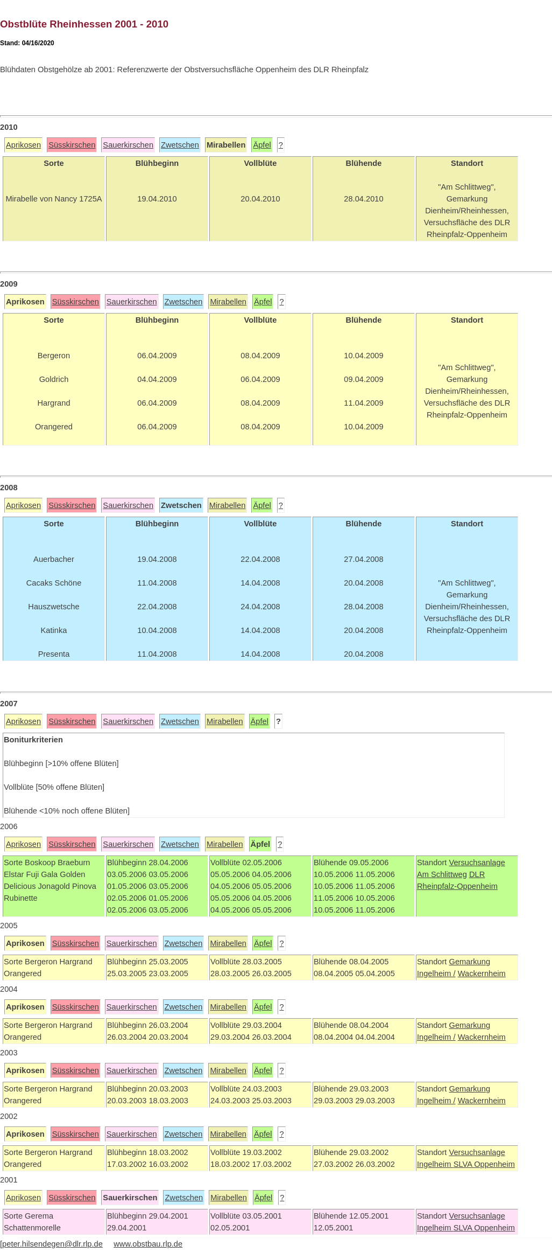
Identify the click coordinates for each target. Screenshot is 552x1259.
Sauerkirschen (128, 145)
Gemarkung (469, 961)
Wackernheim (482, 973)
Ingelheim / (436, 973)
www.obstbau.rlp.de (148, 1244)
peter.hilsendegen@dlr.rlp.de (52, 1244)
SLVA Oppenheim (484, 1164)
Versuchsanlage (477, 862)
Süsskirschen (71, 145)
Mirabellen (228, 301)
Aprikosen (23, 145)
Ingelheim (435, 1164)
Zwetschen (180, 145)
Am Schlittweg (442, 874)
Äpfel (262, 145)
